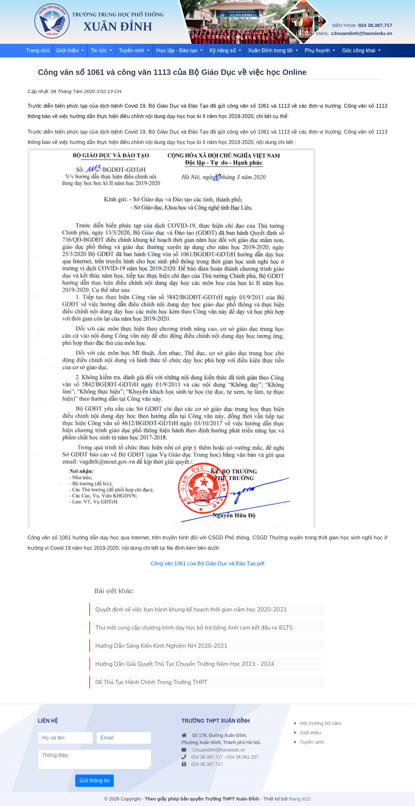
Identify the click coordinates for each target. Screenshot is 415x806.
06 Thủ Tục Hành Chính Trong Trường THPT (151, 682)
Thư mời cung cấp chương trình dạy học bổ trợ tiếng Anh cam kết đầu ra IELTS (193, 628)
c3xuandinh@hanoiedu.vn (361, 33)
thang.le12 (300, 798)
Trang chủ (38, 50)
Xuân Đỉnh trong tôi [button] (271, 50)
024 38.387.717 (375, 25)
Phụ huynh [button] (318, 50)
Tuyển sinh (312, 742)
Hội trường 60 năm (320, 723)
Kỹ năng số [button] (223, 50)
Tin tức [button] (99, 50)
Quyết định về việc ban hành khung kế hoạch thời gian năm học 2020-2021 (191, 609)
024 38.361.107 (242, 757)
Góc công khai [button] (359, 50)
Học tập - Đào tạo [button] (177, 50)
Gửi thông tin (94, 780)
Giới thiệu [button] (68, 50)
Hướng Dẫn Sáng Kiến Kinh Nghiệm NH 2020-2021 (161, 646)
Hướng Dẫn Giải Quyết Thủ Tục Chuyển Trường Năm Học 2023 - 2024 (184, 664)
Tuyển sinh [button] (132, 50)
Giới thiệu (310, 732)
